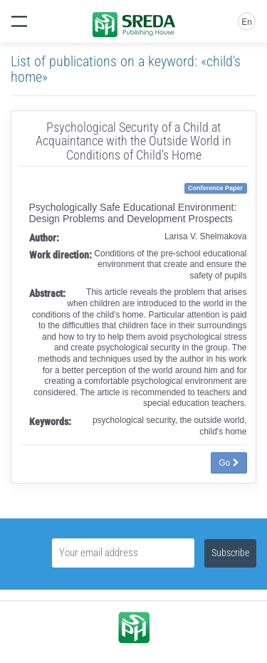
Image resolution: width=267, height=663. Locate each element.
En (246, 22)
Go (229, 463)
